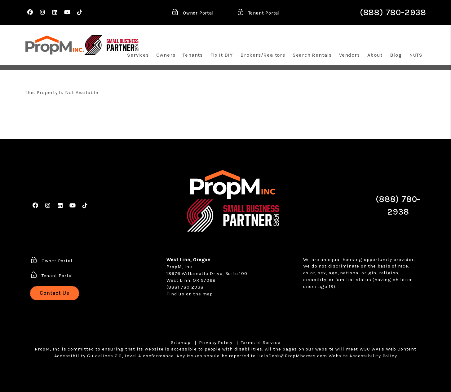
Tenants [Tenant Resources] (193, 55)
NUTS (415, 55)
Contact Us (54, 293)
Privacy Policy (215, 342)
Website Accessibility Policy (363, 356)
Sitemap (181, 342)
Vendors (349, 55)
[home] (54, 45)
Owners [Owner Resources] (165, 55)
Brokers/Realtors (262, 55)
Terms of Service (261, 342)
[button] (30, 12)
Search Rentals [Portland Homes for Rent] (312, 55)
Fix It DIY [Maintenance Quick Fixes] (221, 55)
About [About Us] (374, 55)
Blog (396, 55)
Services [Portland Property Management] (137, 55)
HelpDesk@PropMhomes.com (292, 356)
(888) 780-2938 (393, 12)
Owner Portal (192, 13)
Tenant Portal (258, 13)
